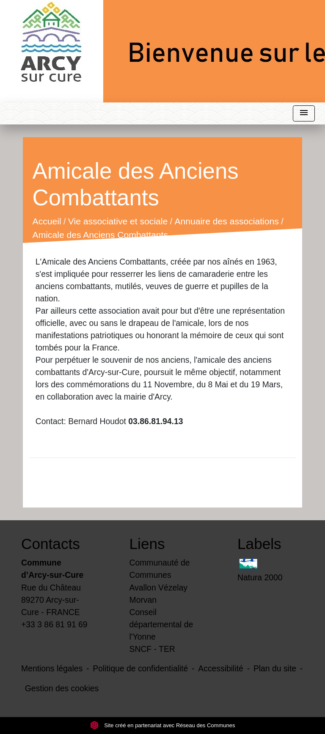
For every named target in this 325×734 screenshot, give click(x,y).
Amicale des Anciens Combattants (100, 235)
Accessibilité (220, 668)
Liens (147, 543)
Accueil (46, 221)
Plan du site (274, 668)
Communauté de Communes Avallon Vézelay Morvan (159, 581)
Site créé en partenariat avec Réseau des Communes (162, 725)
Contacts (50, 543)
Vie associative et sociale (118, 221)
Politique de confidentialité (140, 668)
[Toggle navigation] (304, 113)
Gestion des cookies (62, 688)
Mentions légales (52, 668)
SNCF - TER (152, 649)
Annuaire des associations (226, 221)
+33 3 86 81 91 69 (54, 624)
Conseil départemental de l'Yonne (161, 624)
